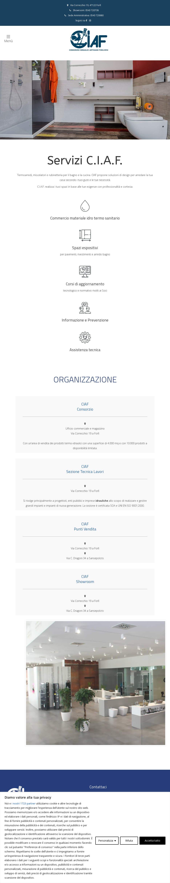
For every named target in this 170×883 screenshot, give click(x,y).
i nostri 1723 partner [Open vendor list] (23, 803)
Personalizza (105, 840)
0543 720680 (97, 15)
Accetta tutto (152, 840)
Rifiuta (129, 840)
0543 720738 (92, 10)
